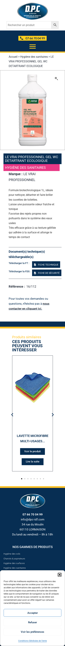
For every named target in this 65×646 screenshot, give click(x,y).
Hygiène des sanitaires (34, 56)
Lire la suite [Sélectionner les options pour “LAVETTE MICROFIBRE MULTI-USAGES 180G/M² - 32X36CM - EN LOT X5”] (32, 461)
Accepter (32, 612)
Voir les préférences (32, 631)
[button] (59, 574)
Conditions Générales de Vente (32, 641)
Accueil (13, 56)
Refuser (32, 622)
